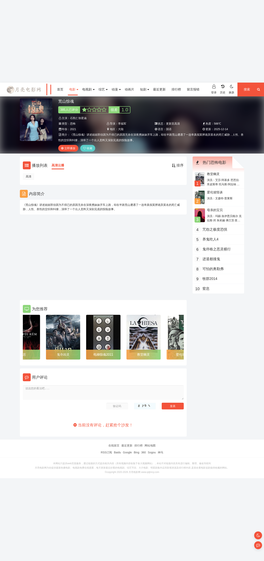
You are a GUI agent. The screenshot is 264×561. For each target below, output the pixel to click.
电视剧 (88, 89)
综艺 (103, 89)
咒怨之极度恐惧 (214, 229)
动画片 (129, 89)
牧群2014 (209, 279)
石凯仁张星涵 (78, 118)
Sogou (152, 452)
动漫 (116, 89)
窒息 (23, 354)
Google (127, 452)
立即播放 (68, 148)
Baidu (117, 452)
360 (143, 452)
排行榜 (176, 89)
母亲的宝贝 (215, 210)
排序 (178, 165)
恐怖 (73, 123)
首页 (60, 89)
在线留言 (113, 445)
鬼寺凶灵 (63, 354)
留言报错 (193, 89)
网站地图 (150, 445)
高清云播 (58, 165)
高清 (28, 176)
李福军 (122, 123)
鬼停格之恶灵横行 (216, 249)
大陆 (121, 129)
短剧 (144, 89)
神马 (160, 452)
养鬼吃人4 (210, 239)
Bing (136, 452)
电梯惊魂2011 (103, 354)
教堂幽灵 (143, 354)
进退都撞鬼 (211, 259)
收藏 (87, 148)
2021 (73, 129)
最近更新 (159, 89)
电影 (73, 89)
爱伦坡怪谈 (215, 192)
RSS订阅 (106, 452)
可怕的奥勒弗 (213, 269)
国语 (169, 129)
